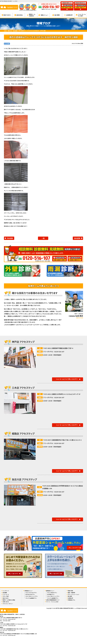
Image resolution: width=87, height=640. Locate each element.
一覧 (43, 238)
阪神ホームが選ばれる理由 (9, 600)
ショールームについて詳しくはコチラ (67, 379)
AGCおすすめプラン (30, 594)
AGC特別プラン (50, 594)
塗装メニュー (43, 15)
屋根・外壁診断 (71, 592)
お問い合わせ (6, 602)
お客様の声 (68, 15)
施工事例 (56, 15)
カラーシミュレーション (73, 594)
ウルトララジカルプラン (31, 592)
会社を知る (19, 15)
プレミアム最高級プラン (31, 598)
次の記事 (10, 238)
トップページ (6, 590)
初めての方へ (6, 15)
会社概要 (5, 592)
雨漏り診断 (70, 590)
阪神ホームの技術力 (31, 15)
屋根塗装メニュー (50, 590)
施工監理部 (6, 43)
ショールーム (6, 594)
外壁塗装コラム (71, 600)
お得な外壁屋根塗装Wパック (52, 600)
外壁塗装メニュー (28, 590)
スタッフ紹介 (6, 596)
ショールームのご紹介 (81, 15)
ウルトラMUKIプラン (52, 592)
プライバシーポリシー (8, 603)
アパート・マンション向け (52, 602)
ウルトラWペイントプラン (31, 596)
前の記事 (77, 238)
